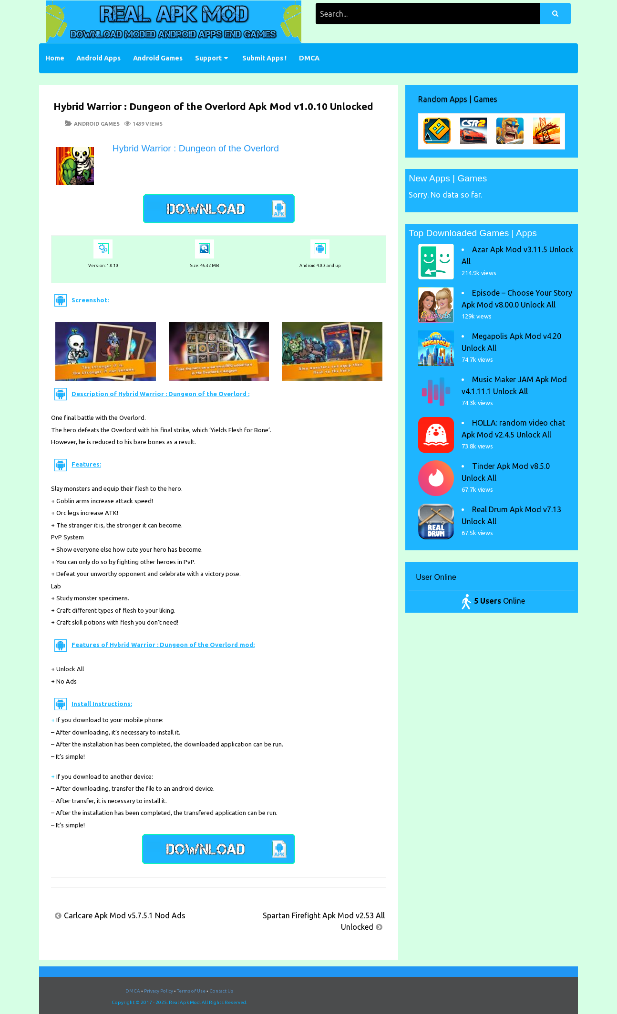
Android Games (158, 58)
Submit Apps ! (264, 58)
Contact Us (221, 991)
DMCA (309, 58)
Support (208, 58)
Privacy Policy (158, 991)
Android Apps (98, 58)
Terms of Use (191, 991)
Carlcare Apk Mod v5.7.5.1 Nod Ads (124, 915)
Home (54, 58)
